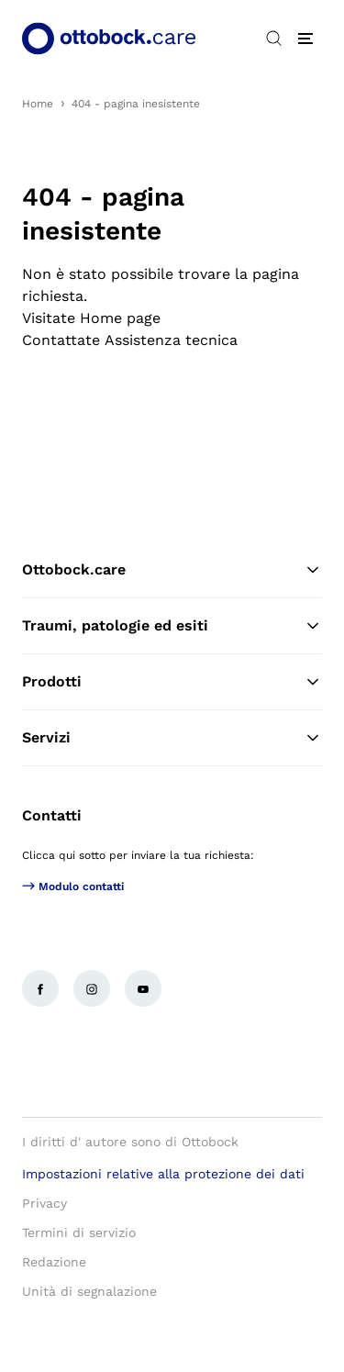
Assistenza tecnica (171, 340)
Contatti (52, 815)
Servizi (172, 738)
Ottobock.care (172, 570)
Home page (120, 318)
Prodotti (172, 682)
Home (37, 103)
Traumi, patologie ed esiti (172, 626)
